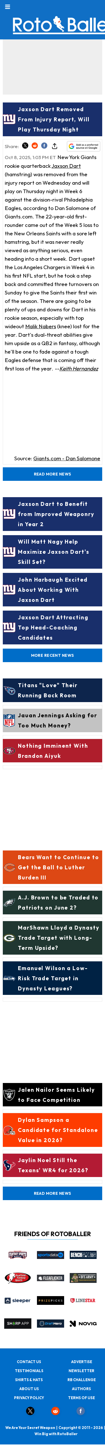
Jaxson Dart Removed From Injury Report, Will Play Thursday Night (54, 119)
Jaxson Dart (66, 165)
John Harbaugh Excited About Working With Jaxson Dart (53, 589)
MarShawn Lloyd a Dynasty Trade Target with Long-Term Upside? (58, 937)
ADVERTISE (81, 1361)
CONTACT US (29, 1361)
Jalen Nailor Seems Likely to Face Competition (56, 1094)
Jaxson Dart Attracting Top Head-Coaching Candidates (53, 627)
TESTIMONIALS (29, 1370)
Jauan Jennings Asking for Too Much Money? (57, 720)
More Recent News (52, 655)
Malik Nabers (40, 326)
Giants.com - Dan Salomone (66, 458)
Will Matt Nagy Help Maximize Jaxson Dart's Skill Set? (53, 551)
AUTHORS (81, 1388)
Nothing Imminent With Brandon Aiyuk (53, 750)
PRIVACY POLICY (29, 1397)
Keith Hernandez (78, 368)
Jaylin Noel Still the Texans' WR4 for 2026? (53, 1165)
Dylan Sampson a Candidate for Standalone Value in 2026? (58, 1130)
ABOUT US (29, 1388)
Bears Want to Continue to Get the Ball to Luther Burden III (58, 867)
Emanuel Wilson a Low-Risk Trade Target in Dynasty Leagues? (53, 978)
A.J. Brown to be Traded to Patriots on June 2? (58, 902)
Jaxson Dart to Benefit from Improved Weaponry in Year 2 (56, 514)
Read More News (52, 474)
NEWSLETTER (81, 1370)
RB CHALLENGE (81, 1379)
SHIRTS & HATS (29, 1379)
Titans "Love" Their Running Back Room (48, 690)
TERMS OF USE (81, 1397)
